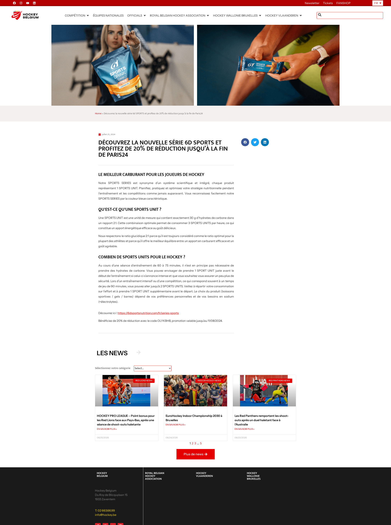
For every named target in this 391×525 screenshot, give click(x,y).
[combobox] (350, 15)
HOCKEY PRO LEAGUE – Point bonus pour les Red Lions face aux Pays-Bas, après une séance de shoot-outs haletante (126, 420)
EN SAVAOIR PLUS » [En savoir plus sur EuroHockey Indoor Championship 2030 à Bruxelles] (175, 424)
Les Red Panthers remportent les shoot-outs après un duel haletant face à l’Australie (262, 420)
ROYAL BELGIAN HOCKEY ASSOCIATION (154, 476)
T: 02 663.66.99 (105, 510)
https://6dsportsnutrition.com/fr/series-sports (148, 313)
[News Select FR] (152, 368)
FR (376, 3)
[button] (77, 15)
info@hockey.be (105, 515)
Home (98, 114)
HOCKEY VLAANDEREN (204, 474)
